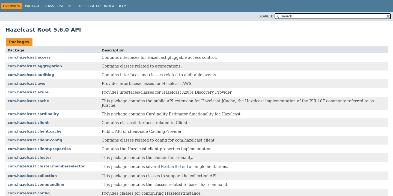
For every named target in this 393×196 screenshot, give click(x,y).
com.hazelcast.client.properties (39, 149)
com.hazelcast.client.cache (34, 131)
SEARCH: (266, 16)
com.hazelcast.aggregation (35, 66)
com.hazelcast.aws (26, 83)
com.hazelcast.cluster (29, 157)
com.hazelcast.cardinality (33, 114)
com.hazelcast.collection (32, 176)
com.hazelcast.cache (28, 101)
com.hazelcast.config (29, 193)
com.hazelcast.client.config (35, 140)
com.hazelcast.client (28, 123)
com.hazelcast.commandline (36, 184)
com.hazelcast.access (29, 57)
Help (121, 6)
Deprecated (90, 6)
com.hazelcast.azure (28, 92)
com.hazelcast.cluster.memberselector (46, 166)
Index (109, 6)
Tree (71, 6)
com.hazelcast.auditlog (31, 75)
